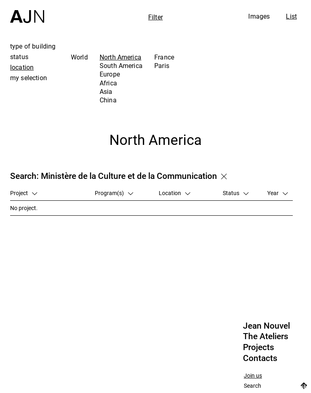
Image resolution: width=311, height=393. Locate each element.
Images (259, 16)
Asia (106, 91)
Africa (108, 83)
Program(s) (114, 193)
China (108, 100)
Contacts (260, 358)
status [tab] (19, 56)
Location (174, 193)
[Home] (27, 11)
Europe (110, 74)
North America (120, 57)
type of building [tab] (33, 46)
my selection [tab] (28, 77)
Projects (258, 347)
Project (23, 193)
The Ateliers (265, 336)
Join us (253, 375)
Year (277, 193)
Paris (161, 65)
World (79, 57)
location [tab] (22, 67)
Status (236, 193)
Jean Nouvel (266, 326)
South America (121, 65)
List (291, 16)
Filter (155, 17)
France (164, 57)
